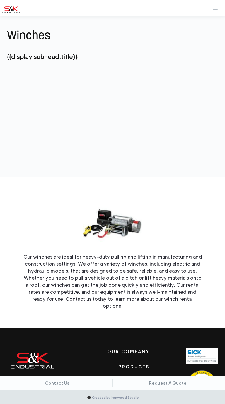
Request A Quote (168, 383)
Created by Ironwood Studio (115, 397)
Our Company (128, 351)
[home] (11, 10)
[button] (215, 6)
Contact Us (57, 383)
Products (134, 366)
